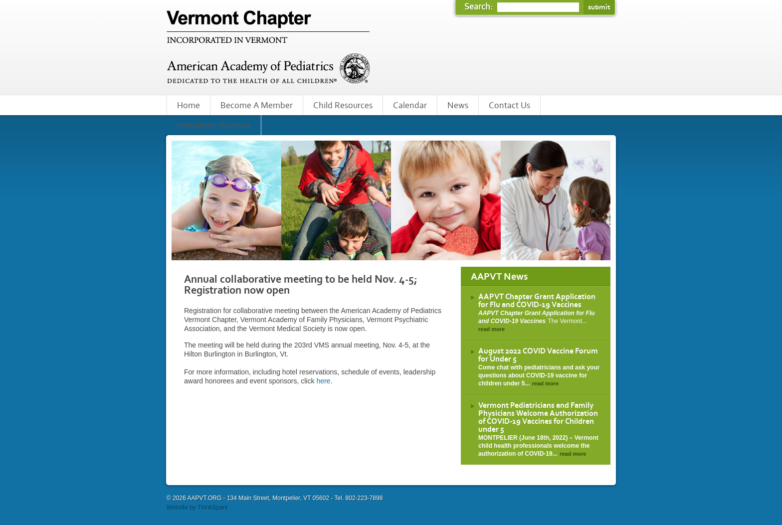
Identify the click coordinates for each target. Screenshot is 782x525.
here (323, 381)
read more (491, 329)
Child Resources (343, 106)
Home (188, 106)
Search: (479, 7)
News (457, 106)
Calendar (410, 106)
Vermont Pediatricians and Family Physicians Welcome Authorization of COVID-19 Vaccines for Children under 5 (538, 417)
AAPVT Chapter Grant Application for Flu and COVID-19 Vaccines (536, 300)
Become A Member (256, 106)
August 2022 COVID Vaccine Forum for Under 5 (538, 355)
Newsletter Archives (214, 126)
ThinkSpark (212, 507)
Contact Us (509, 106)
